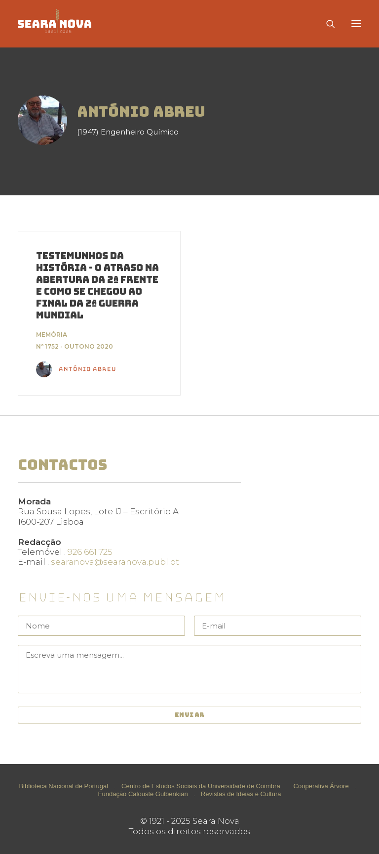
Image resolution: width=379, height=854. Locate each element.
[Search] (326, 23)
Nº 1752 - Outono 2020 (74, 346)
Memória (51, 334)
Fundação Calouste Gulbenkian (143, 794)
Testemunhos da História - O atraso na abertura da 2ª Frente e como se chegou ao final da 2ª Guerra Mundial (97, 285)
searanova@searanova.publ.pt (115, 562)
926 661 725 (90, 552)
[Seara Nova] (62, 24)
